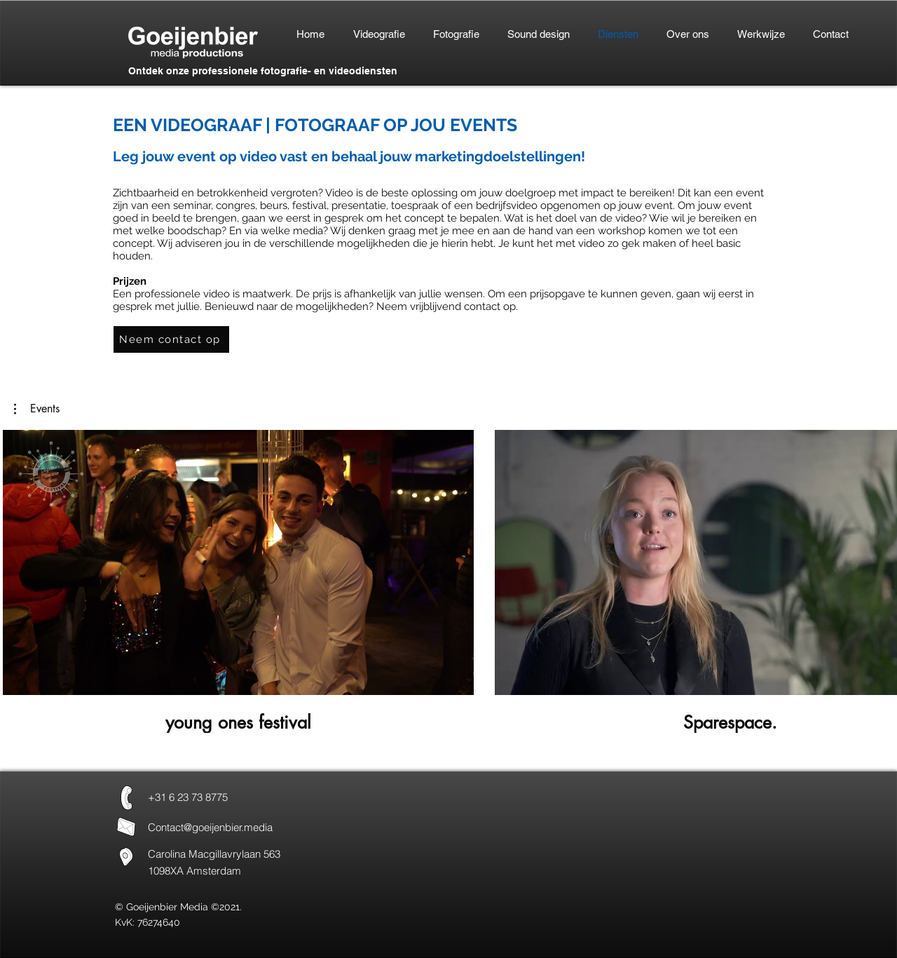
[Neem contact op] (171, 339)
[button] (37, 409)
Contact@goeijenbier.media (210, 827)
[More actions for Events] (37, 409)
